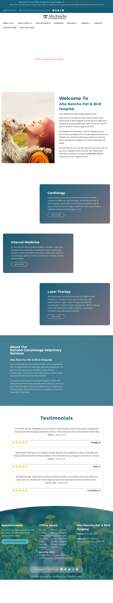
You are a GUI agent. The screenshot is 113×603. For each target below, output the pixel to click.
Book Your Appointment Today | (80, 2)
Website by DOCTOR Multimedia (67, 576)
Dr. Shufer (64, 131)
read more (60, 435)
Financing (59, 23)
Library (85, 23)
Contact (98, 23)
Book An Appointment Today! (49, 59)
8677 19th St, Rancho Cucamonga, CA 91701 (34, 10)
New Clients (24, 23)
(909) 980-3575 (10, 10)
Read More (56, 215)
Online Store (10, 28)
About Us (8, 23)
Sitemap (34, 576)
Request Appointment (15, 542)
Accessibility (45, 576)
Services (71, 23)
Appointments (43, 23)
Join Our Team (27, 28)
